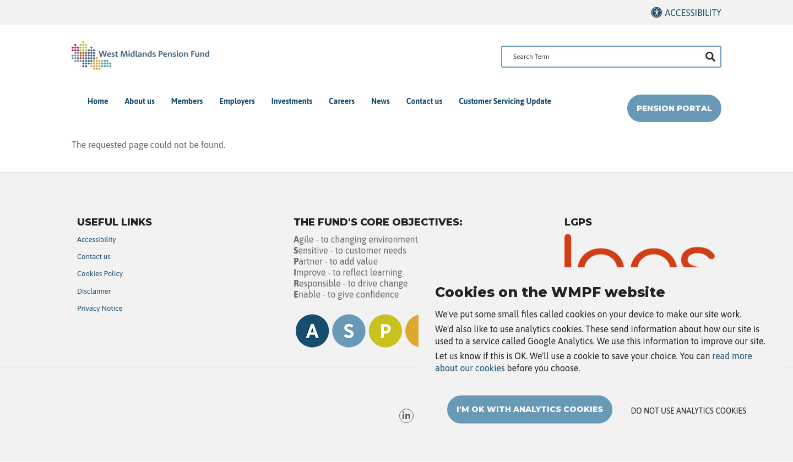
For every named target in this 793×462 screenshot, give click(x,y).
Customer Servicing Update (505, 101)
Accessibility (693, 13)
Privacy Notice (100, 308)
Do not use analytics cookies (688, 420)
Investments (291, 101)
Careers (342, 101)
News (380, 101)
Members (187, 101)
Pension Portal (674, 108)
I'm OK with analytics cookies (530, 419)
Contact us (424, 101)
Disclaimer (94, 291)
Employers (236, 101)
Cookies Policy (100, 274)
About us (140, 101)
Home (98, 101)
